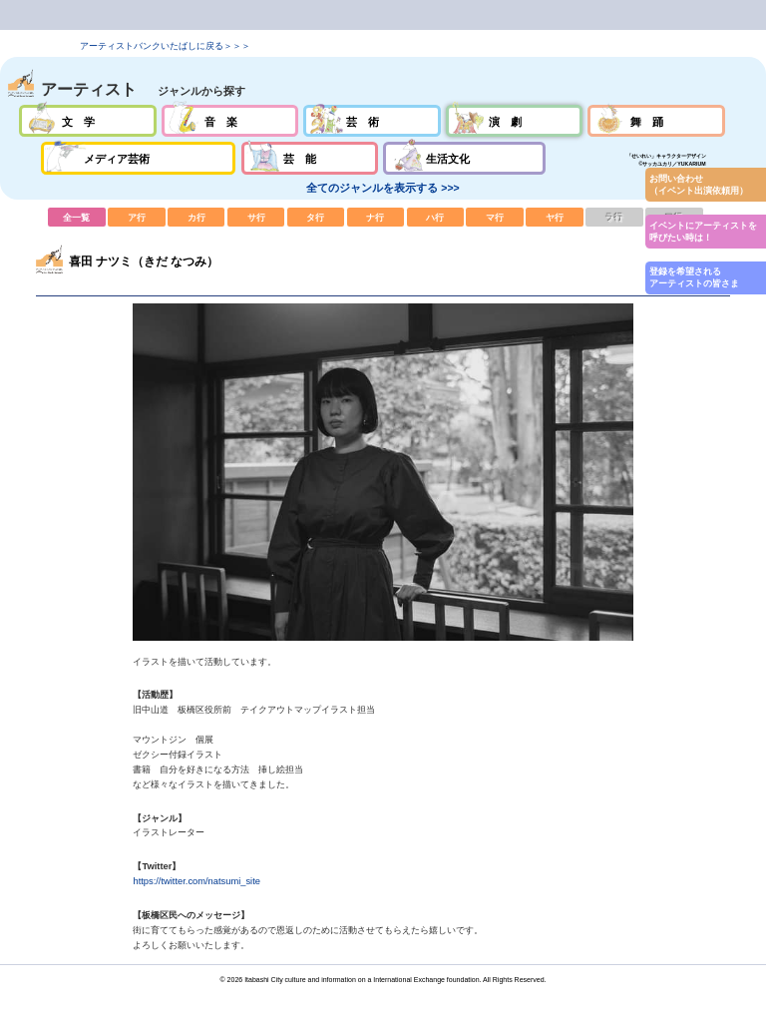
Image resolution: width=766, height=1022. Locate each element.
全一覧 (77, 217)
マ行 (495, 217)
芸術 (371, 121)
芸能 (309, 158)
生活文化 (464, 158)
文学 (87, 121)
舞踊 (655, 121)
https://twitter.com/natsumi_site (196, 881)
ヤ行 (554, 217)
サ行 (256, 217)
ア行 (137, 217)
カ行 (196, 217)
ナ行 (376, 217)
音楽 (230, 121)
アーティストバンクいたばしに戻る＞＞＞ (165, 46)
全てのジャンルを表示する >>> (382, 188)
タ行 (316, 217)
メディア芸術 (138, 158)
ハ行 (436, 217)
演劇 (514, 121)
